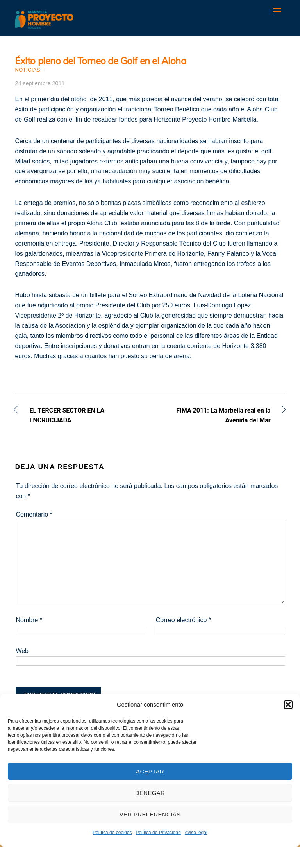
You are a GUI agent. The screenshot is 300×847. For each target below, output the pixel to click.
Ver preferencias (150, 814)
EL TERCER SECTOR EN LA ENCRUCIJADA (66, 415)
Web (22, 651)
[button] (288, 705)
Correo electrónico (183, 620)
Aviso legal (196, 832)
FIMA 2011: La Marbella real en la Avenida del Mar (214, 415)
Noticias (27, 70)
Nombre (29, 620)
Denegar (150, 793)
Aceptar (150, 771)
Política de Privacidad (158, 832)
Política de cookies (112, 832)
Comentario (34, 514)
